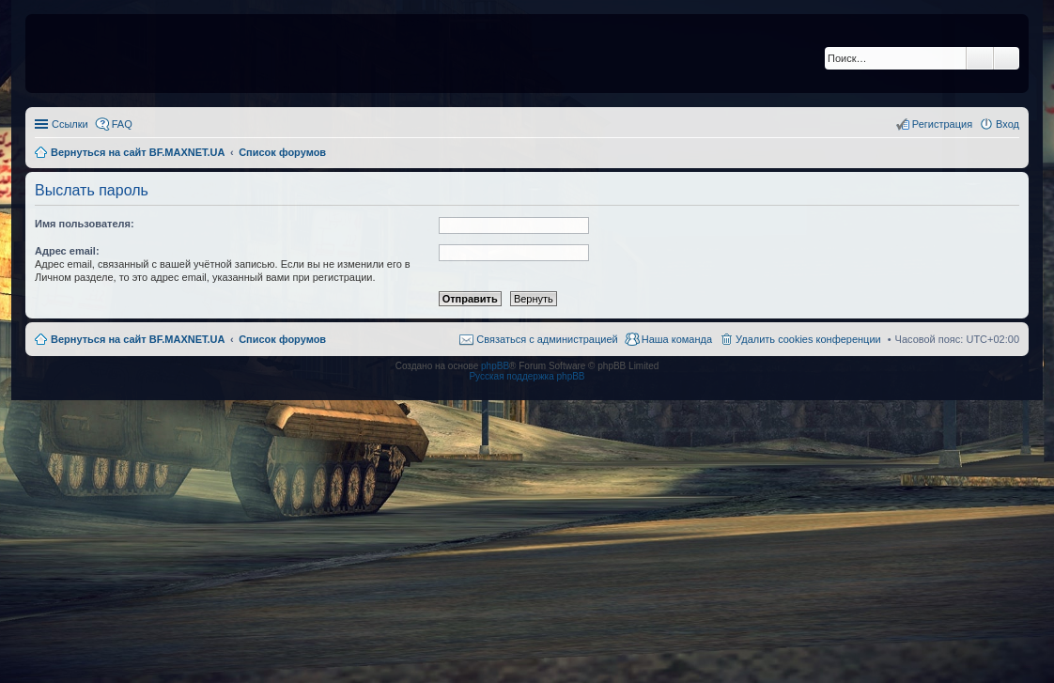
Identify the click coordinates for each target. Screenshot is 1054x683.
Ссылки (70, 124)
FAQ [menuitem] (122, 124)
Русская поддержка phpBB (526, 376)
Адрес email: (67, 250)
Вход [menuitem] (1007, 124)
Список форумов (282, 339)
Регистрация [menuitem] (942, 124)
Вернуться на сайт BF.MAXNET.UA (138, 339)
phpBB (495, 366)
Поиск (980, 58)
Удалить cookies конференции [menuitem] (808, 339)
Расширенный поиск (1006, 58)
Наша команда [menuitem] (677, 339)
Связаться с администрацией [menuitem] (546, 339)
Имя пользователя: (84, 223)
